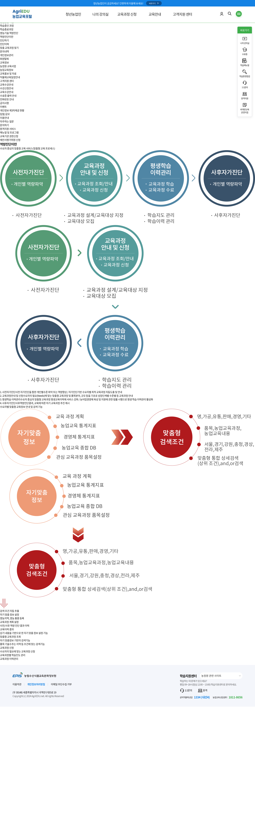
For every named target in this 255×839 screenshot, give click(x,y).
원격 (202, 690)
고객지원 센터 (182, 14)
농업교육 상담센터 (227, 697)
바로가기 (154, 3)
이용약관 (17, 684)
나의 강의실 (100, 14)
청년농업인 (73, 14)
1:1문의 (186, 690)
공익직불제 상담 (195, 697)
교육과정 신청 (126, 14)
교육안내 (155, 14)
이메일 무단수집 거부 (61, 684)
